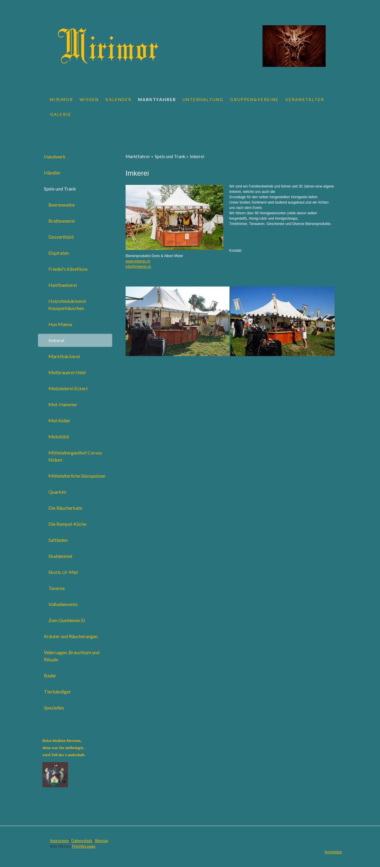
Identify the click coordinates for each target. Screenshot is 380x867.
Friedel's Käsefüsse (68, 269)
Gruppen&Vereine (254, 99)
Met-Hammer (62, 404)
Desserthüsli (61, 237)
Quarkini (57, 492)
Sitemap (101, 840)
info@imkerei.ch (138, 267)
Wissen (89, 99)
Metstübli (58, 436)
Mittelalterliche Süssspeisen (76, 476)
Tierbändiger (57, 691)
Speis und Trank (60, 188)
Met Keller (59, 420)
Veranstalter (304, 99)
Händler (52, 172)
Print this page (83, 846)
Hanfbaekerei (62, 285)
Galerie (60, 114)
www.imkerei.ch (138, 261)
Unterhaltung (203, 99)
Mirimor (61, 99)
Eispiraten (58, 253)
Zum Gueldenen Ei (66, 620)
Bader (50, 675)
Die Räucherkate (65, 508)
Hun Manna (60, 324)
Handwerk (55, 156)
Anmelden (333, 851)
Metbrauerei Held (67, 372)
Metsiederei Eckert (68, 388)
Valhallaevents (63, 604)
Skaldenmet (60, 556)
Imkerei (56, 340)
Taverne (56, 588)
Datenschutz (81, 840)
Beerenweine (61, 204)
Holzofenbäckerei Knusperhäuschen (67, 304)
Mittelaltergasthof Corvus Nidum (75, 456)
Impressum (59, 840)
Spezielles (54, 707)
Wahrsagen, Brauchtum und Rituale (71, 655)
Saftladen (58, 540)
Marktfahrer (157, 99)
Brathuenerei (61, 221)
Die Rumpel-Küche (67, 524)
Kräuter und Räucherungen (71, 636)
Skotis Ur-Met (63, 572)
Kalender (118, 99)
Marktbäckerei (64, 356)
